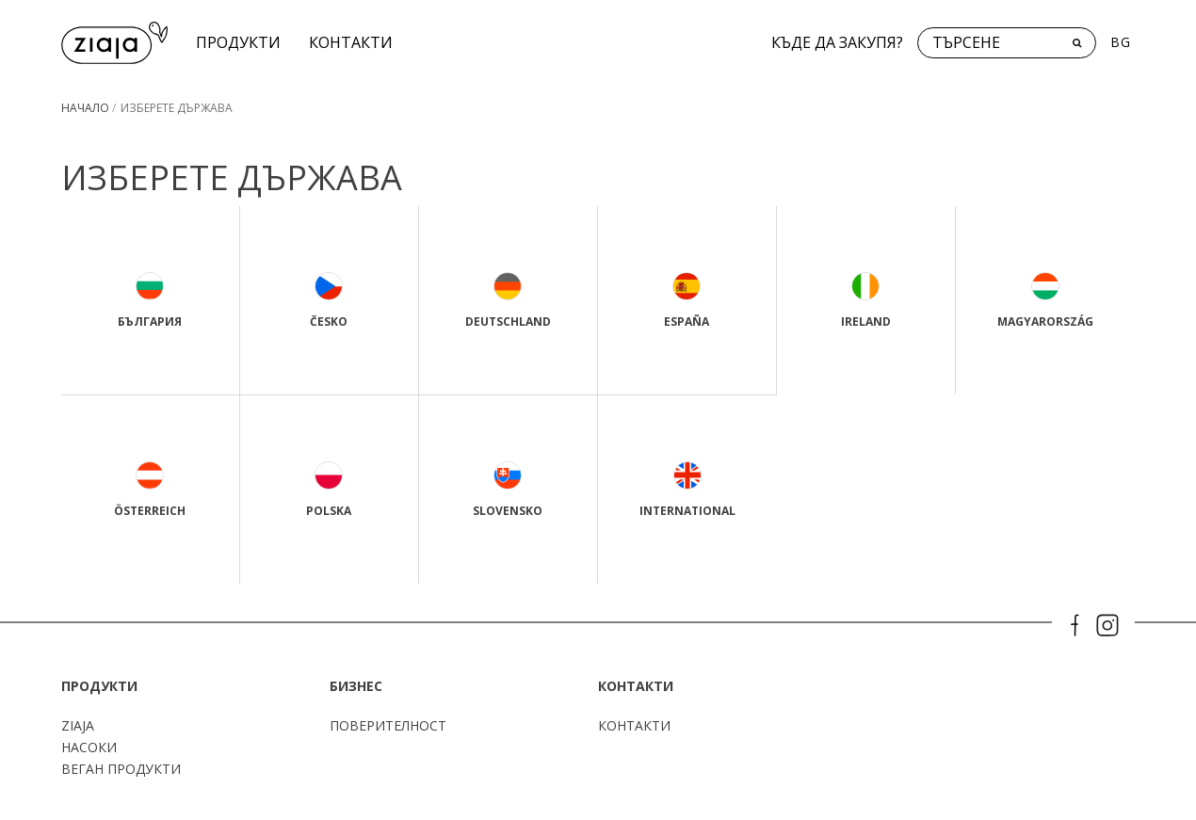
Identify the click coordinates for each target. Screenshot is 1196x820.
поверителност (388, 725)
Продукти (238, 42)
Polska (328, 490)
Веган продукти (121, 769)
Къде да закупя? (837, 42)
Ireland (866, 301)
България (150, 301)
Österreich (150, 490)
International (687, 490)
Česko (328, 301)
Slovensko (507, 490)
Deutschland (508, 301)
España (686, 301)
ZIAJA (77, 725)
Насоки (89, 747)
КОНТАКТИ (351, 42)
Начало (85, 108)
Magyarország (1045, 301)
